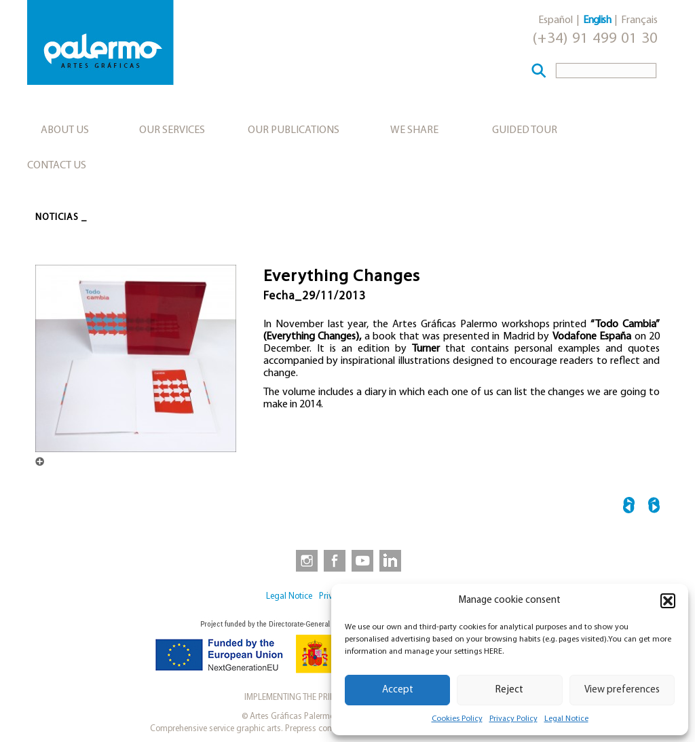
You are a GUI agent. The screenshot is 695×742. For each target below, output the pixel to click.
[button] (668, 601)
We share (414, 130)
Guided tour (524, 130)
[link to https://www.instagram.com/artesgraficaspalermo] (304, 560)
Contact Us (56, 165)
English (597, 20)
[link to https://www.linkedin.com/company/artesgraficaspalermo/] (391, 560)
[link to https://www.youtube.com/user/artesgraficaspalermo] (362, 560)
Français (639, 20)
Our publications (293, 130)
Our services (172, 130)
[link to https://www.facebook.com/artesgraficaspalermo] (333, 560)
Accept (397, 690)
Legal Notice (566, 719)
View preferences (622, 690)
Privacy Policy (513, 719)
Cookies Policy (457, 719)
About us (65, 130)
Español (555, 20)
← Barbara (629, 507)
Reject (509, 690)
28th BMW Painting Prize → (654, 507)
